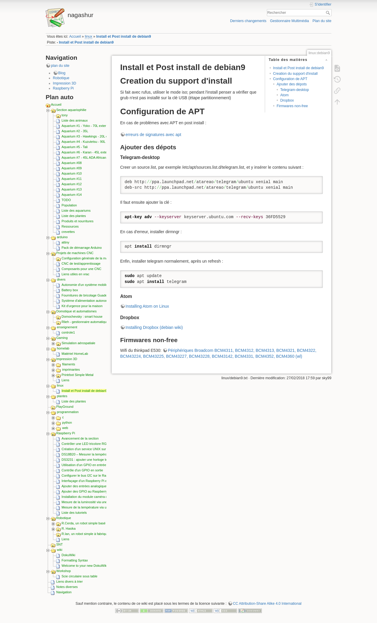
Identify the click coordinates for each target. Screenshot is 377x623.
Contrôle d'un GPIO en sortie (82, 470)
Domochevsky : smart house (82, 316)
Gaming (62, 337)
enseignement (67, 327)
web (65, 428)
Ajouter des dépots (292, 84)
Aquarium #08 (72, 163)
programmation (68, 412)
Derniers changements (248, 21)
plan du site (60, 66)
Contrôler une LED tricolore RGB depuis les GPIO (97, 443)
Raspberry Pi (63, 88)
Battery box (70, 290)
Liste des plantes (74, 216)
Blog (62, 73)
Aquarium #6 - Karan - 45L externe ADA (90, 152)
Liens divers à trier (69, 581)
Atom (284, 95)
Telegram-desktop (294, 90)
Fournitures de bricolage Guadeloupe (88, 295)
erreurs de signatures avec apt (153, 134)
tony (65, 115)
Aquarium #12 (72, 184)
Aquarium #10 (72, 173)
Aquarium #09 (72, 168)
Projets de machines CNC (75, 253)
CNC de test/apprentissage (81, 263)
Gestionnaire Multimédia (289, 21)
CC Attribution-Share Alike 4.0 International (267, 604)
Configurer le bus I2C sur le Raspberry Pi (91, 475)
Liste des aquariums (76, 210)
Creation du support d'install (295, 74)
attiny (65, 242)
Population (69, 205)
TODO (66, 200)
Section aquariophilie (71, 110)
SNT (59, 544)
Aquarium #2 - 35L (75, 131)
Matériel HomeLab (75, 353)
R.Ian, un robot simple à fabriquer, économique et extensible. (105, 534)
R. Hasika (69, 528)
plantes (62, 396)
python (67, 422)
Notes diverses (67, 587)
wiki (59, 549)
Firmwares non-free (292, 106)
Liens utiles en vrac (75, 274)
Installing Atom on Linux (147, 306)
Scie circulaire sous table (79, 576)
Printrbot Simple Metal (77, 375)
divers (61, 279)
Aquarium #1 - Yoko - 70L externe (86, 125)
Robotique (61, 78)
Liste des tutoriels (74, 512)
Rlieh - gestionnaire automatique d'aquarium (93, 322)
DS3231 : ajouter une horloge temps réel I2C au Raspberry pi (106, 459)
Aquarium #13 (72, 189)
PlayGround (64, 406)
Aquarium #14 (72, 194)
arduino (62, 237)
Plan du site (321, 21)
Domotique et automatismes (76, 311)
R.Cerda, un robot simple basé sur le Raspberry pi (98, 523)
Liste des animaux (75, 120)
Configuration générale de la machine (88, 258)
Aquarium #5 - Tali (74, 147)
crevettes (68, 231)
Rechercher (328, 13)
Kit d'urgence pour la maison (82, 306)
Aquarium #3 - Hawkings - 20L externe (89, 136)
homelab (63, 348)
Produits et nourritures (77, 221)
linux (88, 36)
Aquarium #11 (72, 178)
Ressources (70, 226)
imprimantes (71, 369)
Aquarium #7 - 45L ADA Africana (85, 157)
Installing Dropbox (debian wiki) (154, 327)
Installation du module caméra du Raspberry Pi (95, 496)
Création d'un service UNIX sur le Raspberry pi (95, 449)
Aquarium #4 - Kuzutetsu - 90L (83, 141)
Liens (65, 380)
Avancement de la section (80, 438)
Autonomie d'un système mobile (85, 284)
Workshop (63, 571)
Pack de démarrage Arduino (82, 247)
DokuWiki (68, 555)
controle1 (68, 332)
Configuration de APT (290, 79)
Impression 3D (64, 83)
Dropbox (287, 100)
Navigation (64, 592)
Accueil (75, 36)
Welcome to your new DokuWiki (84, 565)
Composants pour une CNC (81, 269)
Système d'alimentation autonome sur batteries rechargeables (106, 300)
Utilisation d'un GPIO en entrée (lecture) (90, 465)
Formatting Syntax (75, 560)
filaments (68, 364)
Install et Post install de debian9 (123, 36)
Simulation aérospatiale (78, 343)
